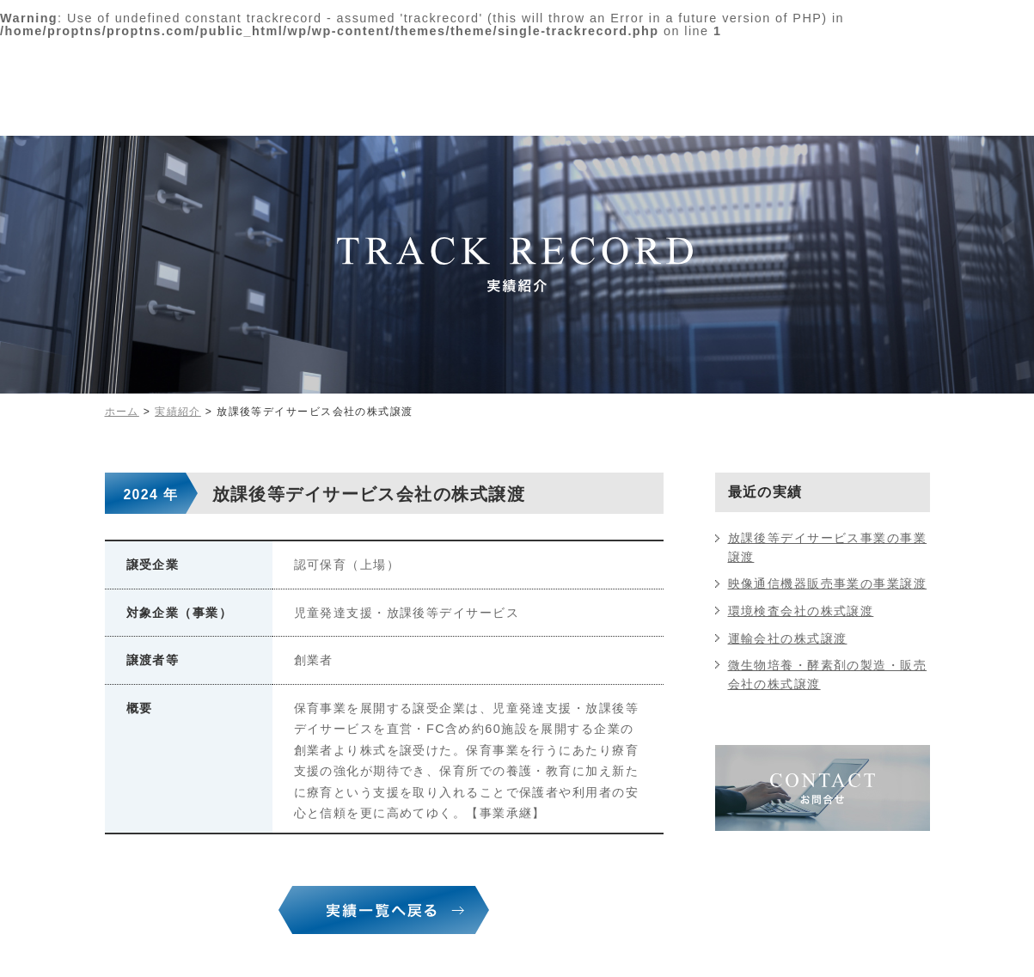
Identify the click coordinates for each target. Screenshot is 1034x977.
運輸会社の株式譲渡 (787, 638)
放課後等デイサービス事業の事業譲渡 (827, 547)
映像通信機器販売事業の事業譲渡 (827, 583)
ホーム (122, 412)
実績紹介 (178, 412)
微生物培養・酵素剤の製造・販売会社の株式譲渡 (827, 674)
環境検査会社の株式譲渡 (801, 611)
